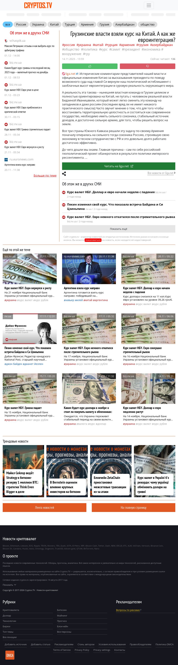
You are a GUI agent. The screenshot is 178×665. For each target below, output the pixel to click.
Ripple (37, 545)
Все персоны (64, 631)
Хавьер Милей (74, 300)
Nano (96, 548)
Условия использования (112, 644)
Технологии (9, 621)
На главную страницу (133, 507)
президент (132, 49)
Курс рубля (41, 300)
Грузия (104, 24)
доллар (101, 423)
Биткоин (62, 610)
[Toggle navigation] (149, 5)
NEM (113, 545)
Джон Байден (14, 364)
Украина (38, 24)
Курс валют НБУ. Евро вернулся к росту (24, 147)
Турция (70, 24)
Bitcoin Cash (91, 545)
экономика (151, 49)
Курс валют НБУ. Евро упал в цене (21, 90)
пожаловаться (93, 240)
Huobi (25, 548)
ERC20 (119, 545)
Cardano (17, 548)
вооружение (71, 54)
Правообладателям (140, 644)
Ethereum (14, 545)
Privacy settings (101, 650)
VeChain (137, 545)
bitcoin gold (69, 548)
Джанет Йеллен (33, 364)
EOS (31, 545)
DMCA (9, 655)
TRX (57, 545)
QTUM (79, 548)
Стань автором (86, 644)
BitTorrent (88, 548)
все (7, 24)
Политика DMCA (165, 644)
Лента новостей (44, 507)
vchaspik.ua (17, 41)
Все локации (10, 637)
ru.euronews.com (21, 159)
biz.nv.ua (16, 63)
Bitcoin (6, 545)
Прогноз (62, 621)
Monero (51, 545)
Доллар (7, 615)
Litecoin (24, 545)
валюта (82, 423)
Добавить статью (40, 644)
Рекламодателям (64, 644)
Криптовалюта (11, 610)
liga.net (68, 74)
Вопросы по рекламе (128, 610)
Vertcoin (146, 545)
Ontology (39, 548)
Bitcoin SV (7, 548)
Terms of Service (62, 650)
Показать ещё (118, 229)
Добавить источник (16, 644)
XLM (130, 545)
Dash (107, 545)
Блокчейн (62, 626)
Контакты (119, 650)
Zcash (63, 545)
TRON (43, 545)
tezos (31, 548)
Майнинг (62, 615)
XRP (82, 545)
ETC (125, 545)
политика (90, 49)
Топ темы (8, 631)
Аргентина (101, 300)
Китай (54, 24)
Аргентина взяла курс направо (19, 164)
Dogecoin (49, 548)
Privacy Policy (82, 650)
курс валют (26, 300)
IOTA (69, 545)
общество (148, 24)
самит (115, 49)
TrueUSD (59, 548)
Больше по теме (45, 175)
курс (104, 49)
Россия (21, 24)
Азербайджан (124, 24)
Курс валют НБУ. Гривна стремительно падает (27, 129)
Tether (101, 545)
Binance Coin (157, 545)
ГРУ (87, 54)
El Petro (76, 545)
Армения (87, 24)
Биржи (6, 626)
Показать (9, 584)
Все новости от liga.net (161, 173)
